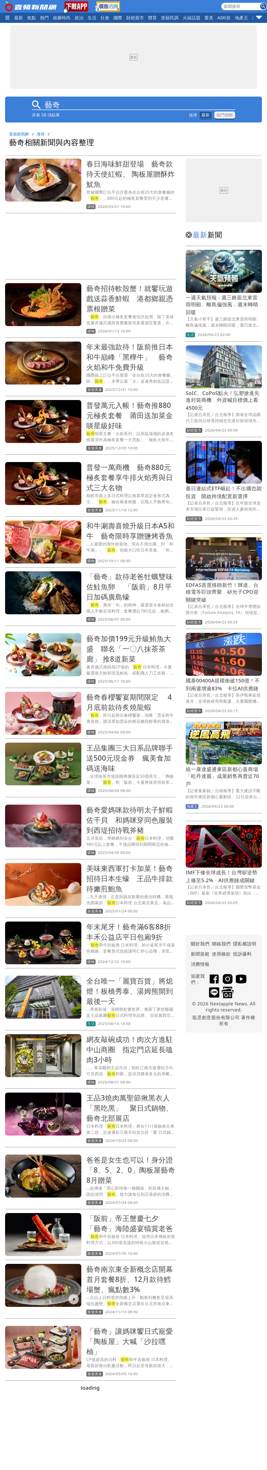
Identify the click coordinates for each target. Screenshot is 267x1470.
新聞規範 (200, 954)
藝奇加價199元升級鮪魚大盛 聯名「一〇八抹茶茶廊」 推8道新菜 (128, 649)
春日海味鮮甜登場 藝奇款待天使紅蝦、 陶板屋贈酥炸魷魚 (130, 174)
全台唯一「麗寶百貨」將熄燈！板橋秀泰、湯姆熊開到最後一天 (129, 991)
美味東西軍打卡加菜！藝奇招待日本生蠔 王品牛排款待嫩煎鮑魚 (129, 878)
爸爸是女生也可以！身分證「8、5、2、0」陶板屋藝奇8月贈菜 (130, 1170)
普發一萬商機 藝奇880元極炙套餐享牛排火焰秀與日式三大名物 (129, 477)
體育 (152, 18)
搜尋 (41, 133)
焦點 (31, 18)
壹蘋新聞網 (19, 133)
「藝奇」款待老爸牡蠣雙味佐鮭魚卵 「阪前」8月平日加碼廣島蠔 (129, 587)
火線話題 (191, 18)
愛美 (209, 18)
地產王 (241, 18)
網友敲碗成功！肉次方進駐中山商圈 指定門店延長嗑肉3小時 (129, 1049)
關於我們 (200, 944)
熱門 (44, 18)
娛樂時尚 (62, 18)
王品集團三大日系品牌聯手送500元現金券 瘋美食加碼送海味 (129, 758)
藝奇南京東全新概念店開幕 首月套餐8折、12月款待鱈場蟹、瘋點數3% (133, 1279)
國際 (117, 18)
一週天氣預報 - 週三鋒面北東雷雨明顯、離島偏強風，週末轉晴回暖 (222, 305)
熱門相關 (224, 115)
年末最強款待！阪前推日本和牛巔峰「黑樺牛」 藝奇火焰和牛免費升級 (129, 357)
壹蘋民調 (170, 18)
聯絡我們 (221, 944)
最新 (18, 18)
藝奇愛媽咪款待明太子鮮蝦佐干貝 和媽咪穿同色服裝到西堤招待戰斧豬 (129, 820)
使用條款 (221, 954)
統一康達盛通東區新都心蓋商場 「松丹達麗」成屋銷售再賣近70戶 (224, 776)
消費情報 (200, 964)
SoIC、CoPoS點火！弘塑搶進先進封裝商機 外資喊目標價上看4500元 (223, 400)
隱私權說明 (243, 944)
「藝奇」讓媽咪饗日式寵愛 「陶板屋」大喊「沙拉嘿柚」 (133, 1341)
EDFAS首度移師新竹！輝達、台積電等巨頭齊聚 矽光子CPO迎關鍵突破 (222, 592)
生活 (92, 18)
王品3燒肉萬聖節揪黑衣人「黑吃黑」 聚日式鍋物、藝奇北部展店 (129, 1108)
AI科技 (224, 18)
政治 (79, 18)
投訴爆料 (242, 954)
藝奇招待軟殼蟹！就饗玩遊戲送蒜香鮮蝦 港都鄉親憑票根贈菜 (129, 298)
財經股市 (135, 18)
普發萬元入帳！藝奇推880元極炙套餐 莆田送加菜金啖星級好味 (129, 415)
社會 (105, 18)
